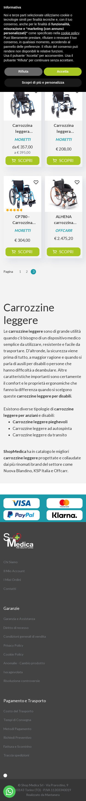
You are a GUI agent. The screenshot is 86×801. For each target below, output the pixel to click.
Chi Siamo (10, 562)
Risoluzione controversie (21, 681)
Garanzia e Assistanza (19, 619)
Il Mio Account (14, 571)
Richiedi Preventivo (17, 737)
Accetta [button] (63, 71)
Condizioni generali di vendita (24, 636)
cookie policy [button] (70, 33)
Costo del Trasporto (18, 711)
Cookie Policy (13, 654)
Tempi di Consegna (17, 720)
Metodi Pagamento (17, 729)
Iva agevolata (13, 672)
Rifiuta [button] (23, 71)
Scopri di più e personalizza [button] (43, 82)
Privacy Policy (13, 645)
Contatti (9, 589)
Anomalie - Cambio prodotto (24, 663)
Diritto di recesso (16, 628)
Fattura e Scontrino (17, 746)
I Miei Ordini (12, 580)
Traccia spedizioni (16, 755)
